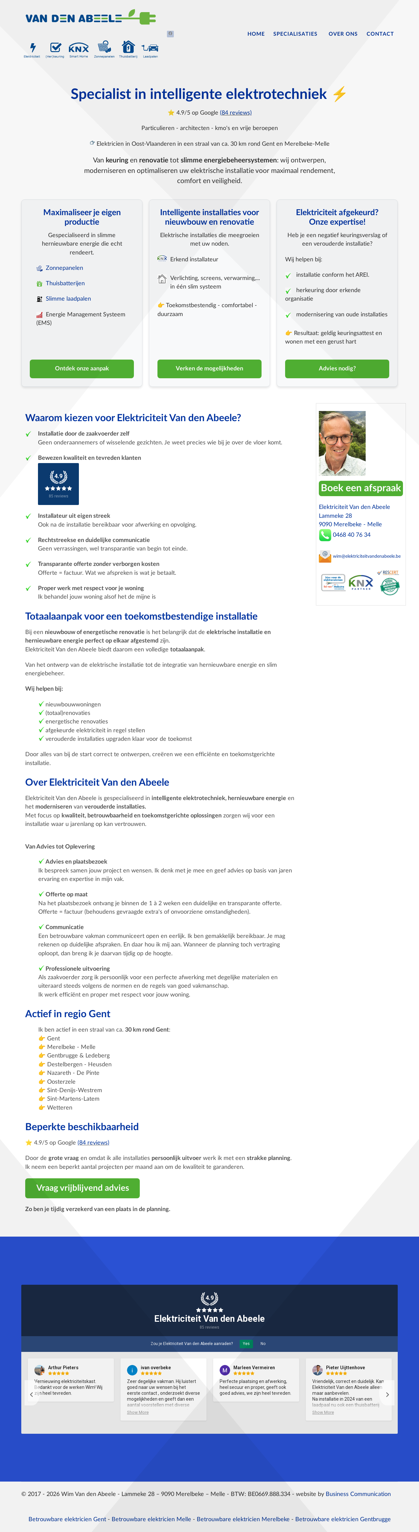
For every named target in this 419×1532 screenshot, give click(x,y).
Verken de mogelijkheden (209, 369)
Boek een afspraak (361, 488)
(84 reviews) (236, 113)
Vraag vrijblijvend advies (82, 1188)
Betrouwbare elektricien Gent (67, 1519)
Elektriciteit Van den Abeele (209, 1319)
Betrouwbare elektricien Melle (151, 1519)
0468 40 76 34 (345, 535)
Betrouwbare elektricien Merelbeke (243, 1519)
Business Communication (358, 1494)
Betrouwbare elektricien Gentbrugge (343, 1519)
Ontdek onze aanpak (82, 369)
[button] (32, 1392)
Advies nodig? (337, 369)
